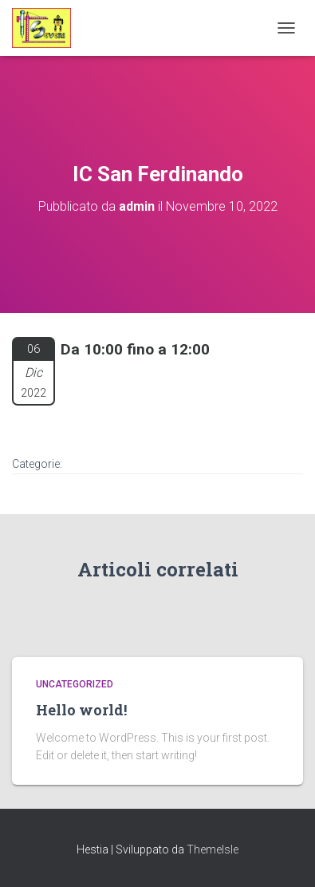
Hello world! (81, 709)
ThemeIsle (212, 849)
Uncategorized (74, 684)
